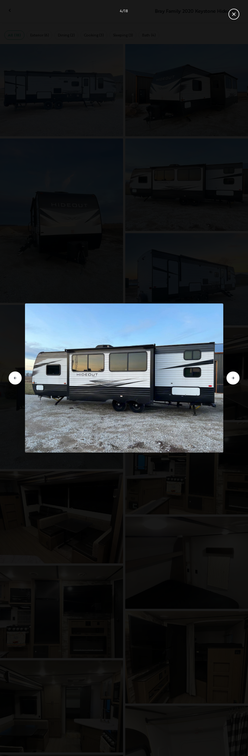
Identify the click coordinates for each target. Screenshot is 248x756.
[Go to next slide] (233, 378)
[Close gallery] (233, 14)
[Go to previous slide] (14, 378)
